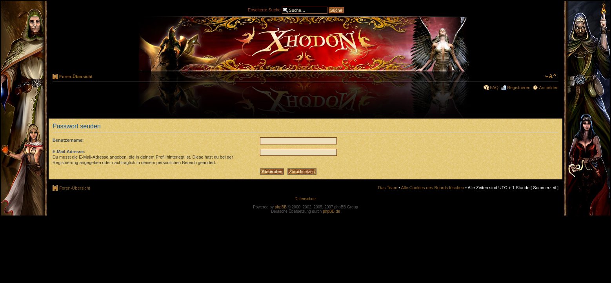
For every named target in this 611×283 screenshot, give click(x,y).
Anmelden (548, 87)
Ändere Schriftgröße (550, 76)
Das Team (387, 187)
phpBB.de (331, 211)
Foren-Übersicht (76, 76)
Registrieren (518, 87)
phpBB (281, 207)
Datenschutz (305, 199)
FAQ (494, 87)
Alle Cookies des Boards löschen (432, 187)
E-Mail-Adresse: (69, 151)
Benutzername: (68, 140)
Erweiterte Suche (264, 9)
